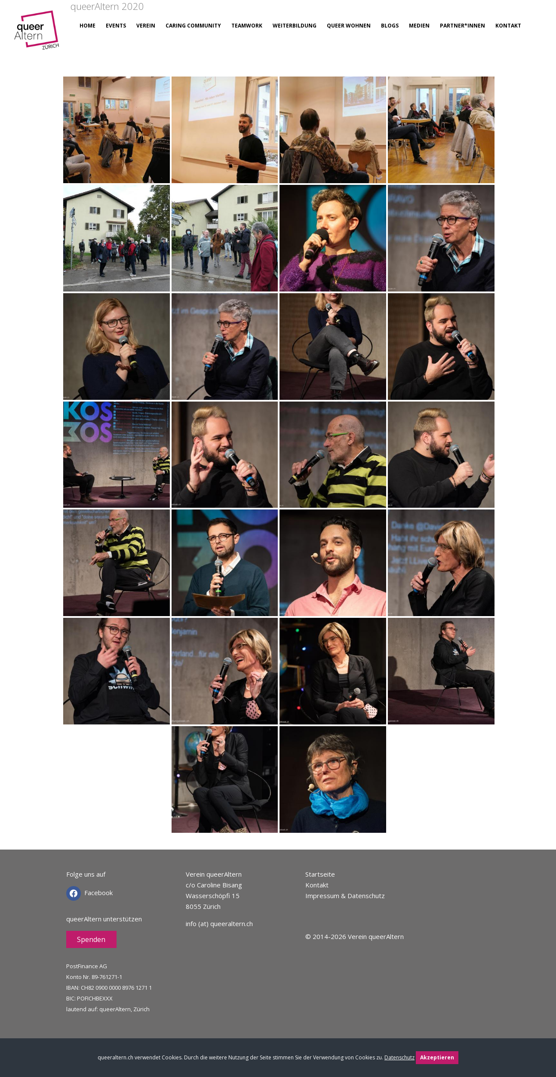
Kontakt (317, 885)
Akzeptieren (437, 1057)
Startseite (320, 874)
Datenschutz (399, 1057)
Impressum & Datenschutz (345, 895)
